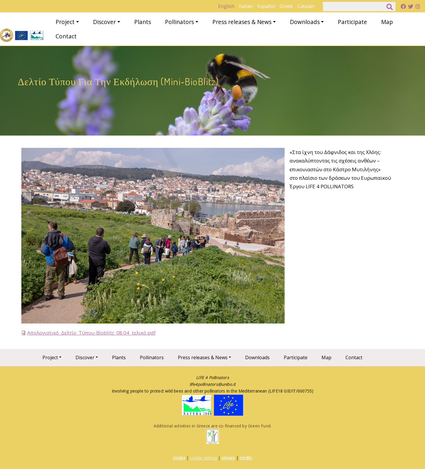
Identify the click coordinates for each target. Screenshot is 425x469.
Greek (286, 6)
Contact (66, 36)
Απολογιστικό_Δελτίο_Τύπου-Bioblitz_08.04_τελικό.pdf (91, 332)
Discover (104, 22)
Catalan (305, 6)
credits (246, 458)
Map (387, 22)
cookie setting (203, 458)
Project (65, 22)
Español (266, 6)
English (226, 6)
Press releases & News (241, 22)
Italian (246, 6)
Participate (352, 22)
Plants (142, 22)
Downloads (305, 22)
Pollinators (179, 22)
